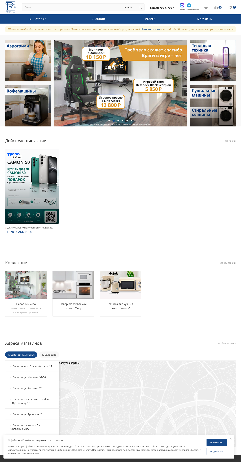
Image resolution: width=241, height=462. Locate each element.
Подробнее (216, 451)
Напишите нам (150, 29)
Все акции (230, 141)
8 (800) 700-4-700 (161, 8)
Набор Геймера (26, 304)
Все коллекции (228, 263)
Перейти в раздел (226, 343)
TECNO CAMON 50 (18, 232)
